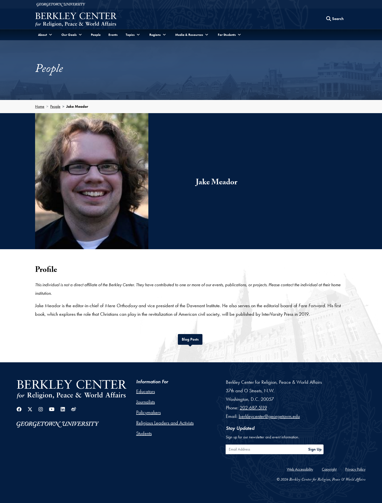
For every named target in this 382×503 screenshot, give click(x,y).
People (96, 34)
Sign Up (315, 449)
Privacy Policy (355, 469)
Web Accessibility (300, 469)
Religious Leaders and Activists (165, 423)
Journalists (145, 402)
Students (144, 433)
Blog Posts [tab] (192, 339)
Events (113, 34)
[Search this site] (335, 18)
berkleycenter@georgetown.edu (269, 416)
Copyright (329, 469)
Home (39, 106)
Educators (145, 391)
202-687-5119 (253, 407)
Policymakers (148, 412)
